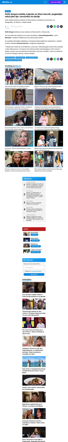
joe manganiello (32, 57)
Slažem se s (33, 271)
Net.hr (18, 66)
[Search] (65, 2)
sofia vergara (20, 57)
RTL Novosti (28, 260)
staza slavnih (10, 57)
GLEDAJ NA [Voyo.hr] (55, 2)
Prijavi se (34, 274)
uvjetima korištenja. (36, 271)
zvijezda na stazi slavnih (13, 60)
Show (26, 229)
